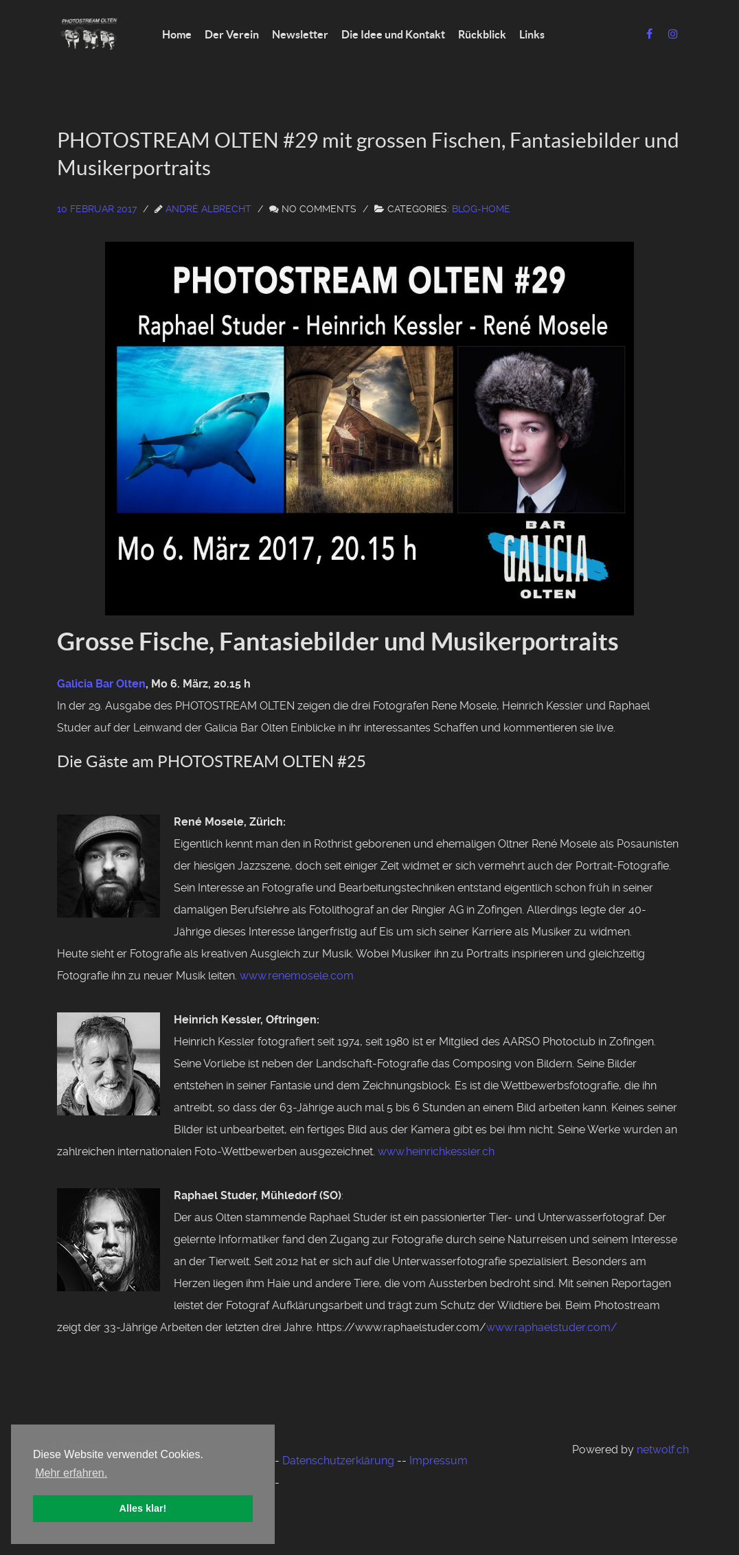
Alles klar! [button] (143, 1508)
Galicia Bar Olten (101, 683)
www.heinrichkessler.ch (436, 1151)
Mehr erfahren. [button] (71, 1473)
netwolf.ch (663, 1449)
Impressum (438, 1460)
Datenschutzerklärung (338, 1460)
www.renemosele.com (297, 975)
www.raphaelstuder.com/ (551, 1327)
